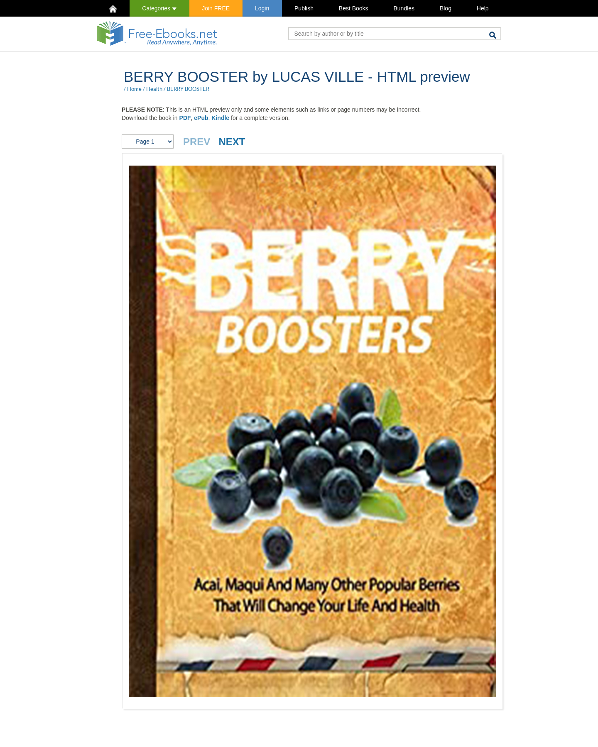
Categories (159, 8)
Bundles (403, 8)
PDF (185, 118)
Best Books (353, 8)
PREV (196, 141)
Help (483, 8)
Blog (445, 8)
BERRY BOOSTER (188, 88)
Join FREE (216, 8)
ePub (201, 118)
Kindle (220, 118)
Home (134, 88)
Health (154, 88)
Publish (304, 8)
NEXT (231, 141)
